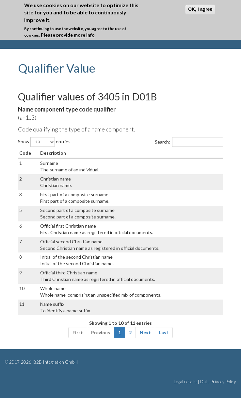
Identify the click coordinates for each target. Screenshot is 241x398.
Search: (189, 142)
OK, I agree (200, 8)
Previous (100, 332)
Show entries (44, 142)
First (77, 332)
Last (164, 332)
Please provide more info (68, 34)
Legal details (185, 381)
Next (145, 332)
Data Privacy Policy (218, 381)
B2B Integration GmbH (55, 362)
